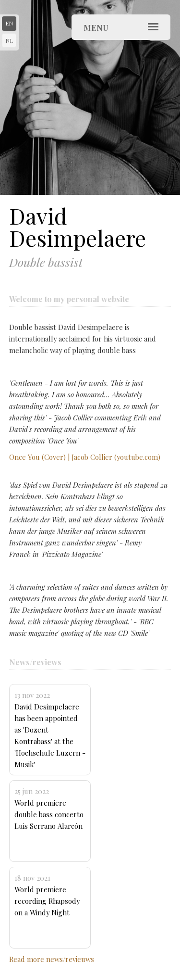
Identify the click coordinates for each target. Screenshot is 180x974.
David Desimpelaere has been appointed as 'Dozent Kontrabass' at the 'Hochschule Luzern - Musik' (49, 729)
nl (9, 40)
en (9, 23)
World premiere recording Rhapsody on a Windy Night (47, 895)
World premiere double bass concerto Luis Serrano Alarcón (49, 808)
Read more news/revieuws (51, 959)
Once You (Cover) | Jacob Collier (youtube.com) (84, 457)
